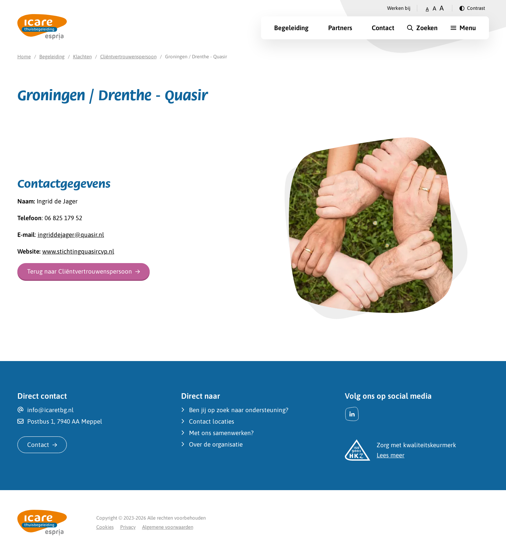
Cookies (105, 527)
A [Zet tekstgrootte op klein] (427, 9)
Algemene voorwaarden (167, 527)
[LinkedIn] (352, 414)
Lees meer (390, 455)
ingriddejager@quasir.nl (71, 234)
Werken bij (398, 8)
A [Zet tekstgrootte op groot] (442, 8)
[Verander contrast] (472, 8)
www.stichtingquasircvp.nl (78, 251)
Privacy (128, 527)
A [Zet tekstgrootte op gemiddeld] (434, 8)
